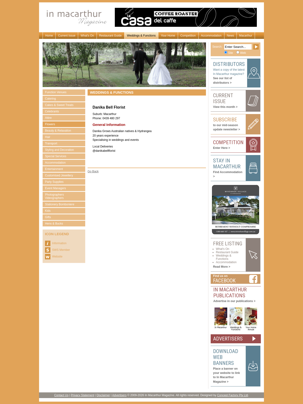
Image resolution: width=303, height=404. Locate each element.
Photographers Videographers (54, 196)
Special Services (55, 156)
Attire (48, 117)
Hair (47, 137)
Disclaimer (103, 395)
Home (49, 35)
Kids (48, 210)
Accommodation (211, 35)
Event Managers (55, 188)
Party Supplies (54, 182)
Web (243, 53)
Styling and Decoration (59, 150)
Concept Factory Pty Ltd (232, 395)
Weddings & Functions (141, 35)
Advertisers (119, 395)
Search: (217, 46)
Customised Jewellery (59, 175)
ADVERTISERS (228, 339)
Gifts (48, 217)
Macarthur (245, 35)
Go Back (93, 171)
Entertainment (54, 169)
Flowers (50, 124)
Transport (51, 143)
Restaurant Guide (110, 35)
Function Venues (56, 92)
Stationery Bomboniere (59, 204)
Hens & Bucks (54, 223)
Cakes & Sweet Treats (59, 105)
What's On (87, 35)
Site (230, 53)
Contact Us (61, 395)
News (230, 35)
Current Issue (66, 35)
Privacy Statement (82, 395)
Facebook (224, 281)
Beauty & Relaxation (58, 130)
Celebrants (52, 111)
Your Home (168, 35)
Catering (50, 98)
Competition (188, 35)
